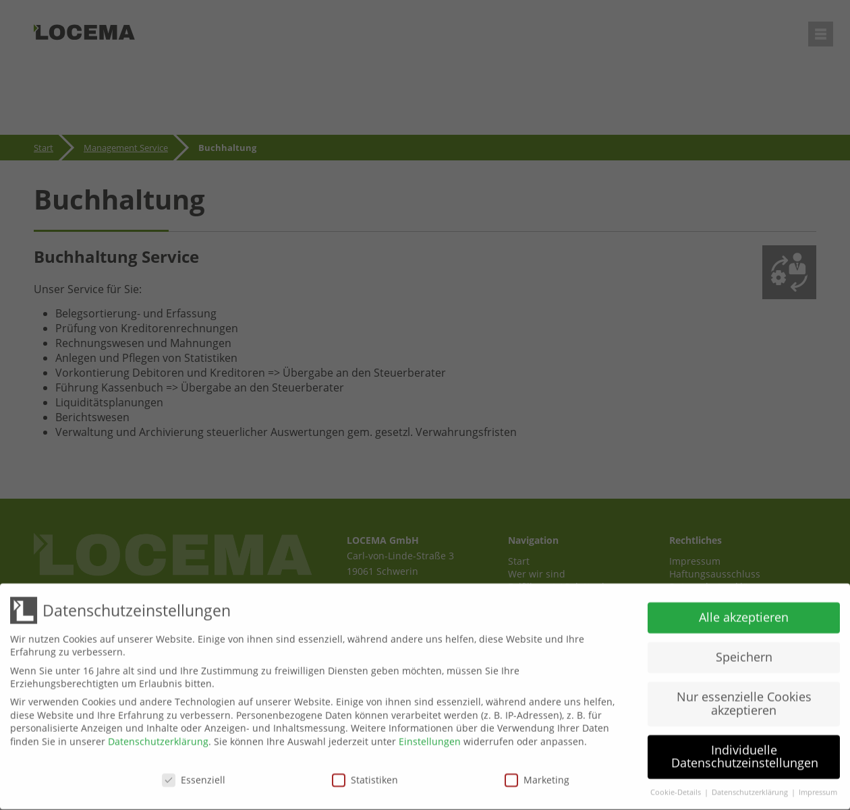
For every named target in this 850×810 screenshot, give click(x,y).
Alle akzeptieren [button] (744, 612)
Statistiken (365, 774)
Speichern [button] (744, 652)
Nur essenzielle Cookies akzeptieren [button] (744, 699)
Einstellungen (430, 736)
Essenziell (193, 774)
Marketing (537, 774)
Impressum (818, 787)
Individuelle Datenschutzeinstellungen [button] (744, 752)
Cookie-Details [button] (676, 787)
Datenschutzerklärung (158, 736)
